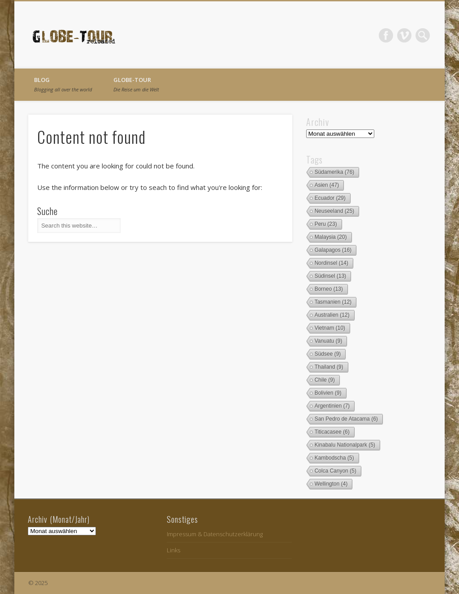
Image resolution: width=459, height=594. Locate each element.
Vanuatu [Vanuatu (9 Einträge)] (328, 341)
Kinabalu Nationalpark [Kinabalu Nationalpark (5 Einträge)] (345, 445)
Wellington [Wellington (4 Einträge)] (331, 484)
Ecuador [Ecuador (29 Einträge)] (330, 198)
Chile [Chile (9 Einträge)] (325, 380)
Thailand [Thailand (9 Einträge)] (329, 367)
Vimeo (404, 35)
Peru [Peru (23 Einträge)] (326, 224)
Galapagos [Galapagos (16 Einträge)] (333, 250)
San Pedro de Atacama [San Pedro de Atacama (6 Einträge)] (346, 419)
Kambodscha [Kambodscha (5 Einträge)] (334, 458)
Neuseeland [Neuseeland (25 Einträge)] (335, 211)
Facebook (386, 35)
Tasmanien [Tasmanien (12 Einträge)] (333, 302)
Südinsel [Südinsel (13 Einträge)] (330, 276)
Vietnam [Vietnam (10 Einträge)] (330, 328)
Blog (63, 84)
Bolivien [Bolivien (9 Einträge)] (328, 393)
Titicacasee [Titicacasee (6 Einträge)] (332, 432)
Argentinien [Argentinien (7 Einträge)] (332, 406)
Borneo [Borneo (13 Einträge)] (329, 289)
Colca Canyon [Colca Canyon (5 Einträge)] (335, 471)
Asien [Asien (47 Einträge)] (327, 185)
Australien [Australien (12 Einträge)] (332, 315)
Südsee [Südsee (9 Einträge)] (328, 354)
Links (173, 550)
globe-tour (136, 84)
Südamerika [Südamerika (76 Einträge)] (335, 172)
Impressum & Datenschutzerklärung (215, 534)
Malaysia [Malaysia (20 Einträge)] (331, 237)
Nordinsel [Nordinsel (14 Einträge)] (331, 263)
